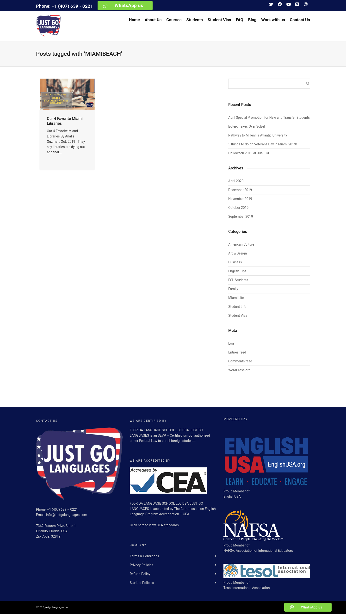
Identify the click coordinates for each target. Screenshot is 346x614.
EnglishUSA (232, 496)
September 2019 (240, 216)
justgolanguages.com (57, 607)
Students (194, 19)
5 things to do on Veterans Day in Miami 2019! (262, 144)
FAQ (239, 19)
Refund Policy (140, 574)
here (141, 525)
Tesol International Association (246, 588)
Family (233, 289)
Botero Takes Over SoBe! (246, 126)
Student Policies (142, 583)
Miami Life (236, 298)
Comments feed (240, 361)
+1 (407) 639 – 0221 (62, 509)
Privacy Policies (141, 565)
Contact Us (300, 19)
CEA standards (168, 525)
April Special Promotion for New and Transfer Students (269, 117)
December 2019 (240, 190)
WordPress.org (239, 370)
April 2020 (236, 181)
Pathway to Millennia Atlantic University (257, 135)
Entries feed (237, 352)
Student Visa (219, 19)
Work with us (273, 19)
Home (134, 19)
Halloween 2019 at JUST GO (249, 153)
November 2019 (240, 199)
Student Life (237, 307)
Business (235, 262)
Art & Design (237, 253)
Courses (173, 19)
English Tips (237, 271)
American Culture (241, 244)
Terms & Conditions (144, 556)
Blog (252, 19)
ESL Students (238, 280)
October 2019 (238, 208)
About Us (153, 19)
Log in (232, 343)
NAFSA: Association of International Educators (258, 550)
